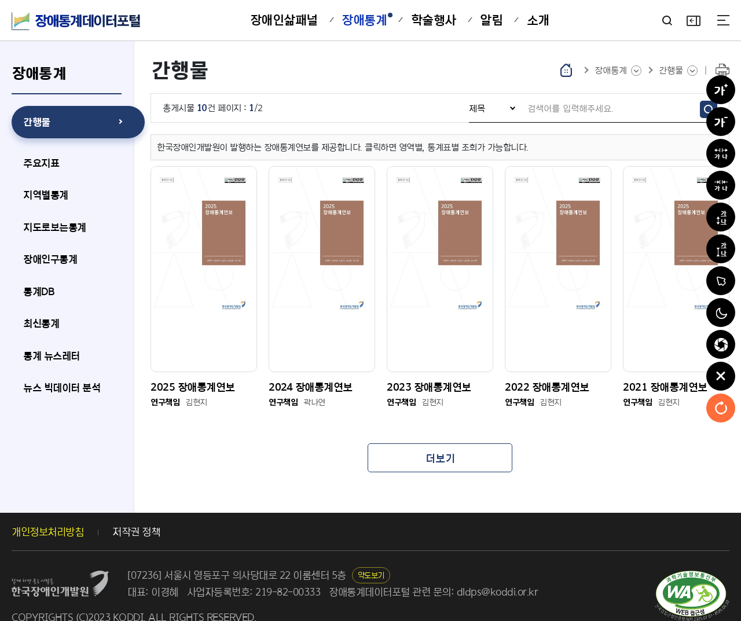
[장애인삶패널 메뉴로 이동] (284, 20)
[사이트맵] (723, 20)
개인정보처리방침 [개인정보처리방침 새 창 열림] (47, 511)
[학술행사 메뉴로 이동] (433, 20)
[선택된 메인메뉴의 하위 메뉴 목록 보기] (678, 70)
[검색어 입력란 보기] (667, 20)
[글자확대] (720, 89)
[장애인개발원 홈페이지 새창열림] (60, 556)
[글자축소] (720, 121)
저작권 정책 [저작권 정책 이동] (136, 511)
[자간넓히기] (720, 153)
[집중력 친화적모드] (720, 344)
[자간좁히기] (720, 185)
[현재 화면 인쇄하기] (722, 70)
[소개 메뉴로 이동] (538, 20)
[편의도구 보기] (693, 20)
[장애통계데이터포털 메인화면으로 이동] (76, 21)
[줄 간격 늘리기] (720, 217)
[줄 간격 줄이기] (720, 248)
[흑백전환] (720, 312)
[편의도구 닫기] (720, 376)
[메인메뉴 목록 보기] (618, 70)
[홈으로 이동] (566, 70)
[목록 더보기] (440, 436)
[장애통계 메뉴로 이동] (364, 20)
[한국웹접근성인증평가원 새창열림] (692, 575)
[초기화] (720, 408)
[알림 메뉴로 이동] (491, 20)
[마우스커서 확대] (720, 280)
